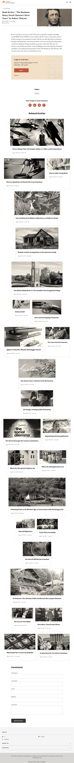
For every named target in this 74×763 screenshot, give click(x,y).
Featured (37, 94)
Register (16, 75)
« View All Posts (6, 9)
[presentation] (70, 2)
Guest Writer (6, 23)
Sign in (16, 63)
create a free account (26, 63)
